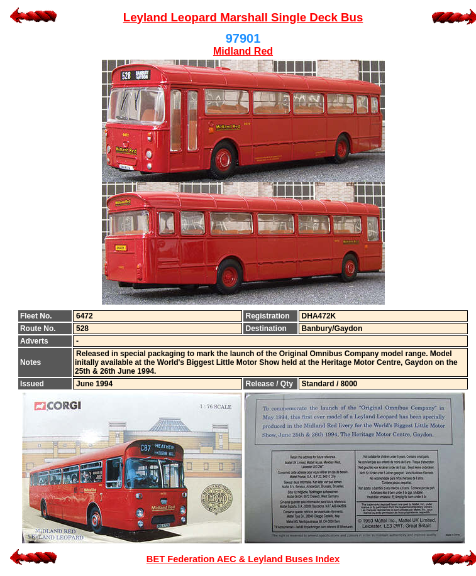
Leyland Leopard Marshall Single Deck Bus (243, 17)
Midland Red (243, 51)
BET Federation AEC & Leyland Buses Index (243, 559)
